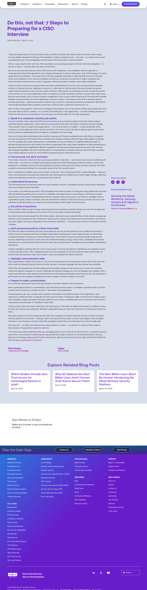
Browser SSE (12, 507)
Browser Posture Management (52, 466)
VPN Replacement (14, 549)
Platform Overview (14, 463)
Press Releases (80, 500)
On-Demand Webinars (83, 496)
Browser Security (47, 470)
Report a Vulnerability (116, 463)
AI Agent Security (14, 470)
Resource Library (81, 503)
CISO (60, 351)
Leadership (112, 496)
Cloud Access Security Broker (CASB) (55, 474)
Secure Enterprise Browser (17, 493)
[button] (25, 4)
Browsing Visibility (14, 511)
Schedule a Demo (93, 450)
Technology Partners (116, 507)
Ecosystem (50, 4)
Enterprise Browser (48, 478)
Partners (111, 503)
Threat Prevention (14, 497)
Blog (76, 481)
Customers (112, 492)
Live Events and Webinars (84, 485)
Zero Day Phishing (14, 560)
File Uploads (12, 534)
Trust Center (113, 511)
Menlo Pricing (80, 463)
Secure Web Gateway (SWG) (52, 493)
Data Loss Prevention (15, 478)
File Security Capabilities (16, 530)
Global (65, 351)
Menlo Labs (79, 488)
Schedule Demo (130, 4)
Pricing (84, 4)
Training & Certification (116, 470)
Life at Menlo (113, 500)
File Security (12, 481)
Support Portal (113, 466)
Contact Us (64, 450)
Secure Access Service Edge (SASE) (54, 485)
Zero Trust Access (14, 556)
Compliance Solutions (15, 519)
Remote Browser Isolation (16, 489)
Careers (111, 485)
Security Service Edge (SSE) (51, 489)
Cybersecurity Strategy (18, 351)
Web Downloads (13, 553)
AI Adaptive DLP (13, 466)
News (77, 492)
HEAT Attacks (46, 481)
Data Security (12, 522)
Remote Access (13, 485)
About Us (111, 481)
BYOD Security (13, 515)
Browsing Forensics (14, 474)
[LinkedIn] (93, 573)
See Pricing (121, 450)
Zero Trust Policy (47, 497)
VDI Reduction (12, 545)
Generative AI (12, 537)
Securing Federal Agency (16, 541)
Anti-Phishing (46, 463)
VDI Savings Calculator (83, 470)
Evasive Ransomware (15, 526)
